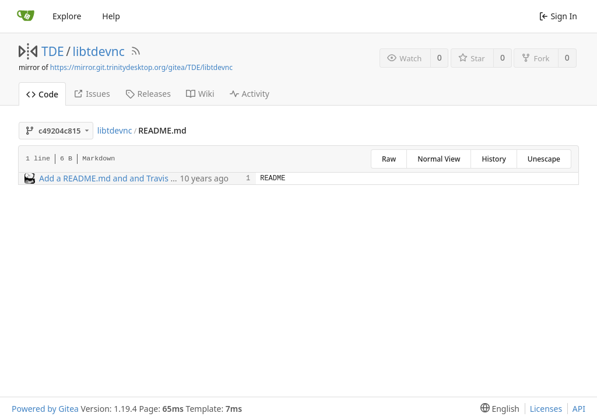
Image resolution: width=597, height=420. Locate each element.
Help (111, 16)
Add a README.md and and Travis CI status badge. (136, 178)
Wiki (200, 93)
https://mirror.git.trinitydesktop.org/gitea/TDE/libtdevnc (141, 67)
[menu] (497, 408)
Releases (148, 93)
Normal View (438, 159)
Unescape (544, 159)
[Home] (25, 16)
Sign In (558, 16)
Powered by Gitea (45, 408)
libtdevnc (99, 51)
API (579, 408)
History (493, 159)
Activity (249, 93)
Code (42, 94)
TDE (52, 51)
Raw (389, 159)
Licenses (546, 408)
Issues (91, 93)
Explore (66, 16)
